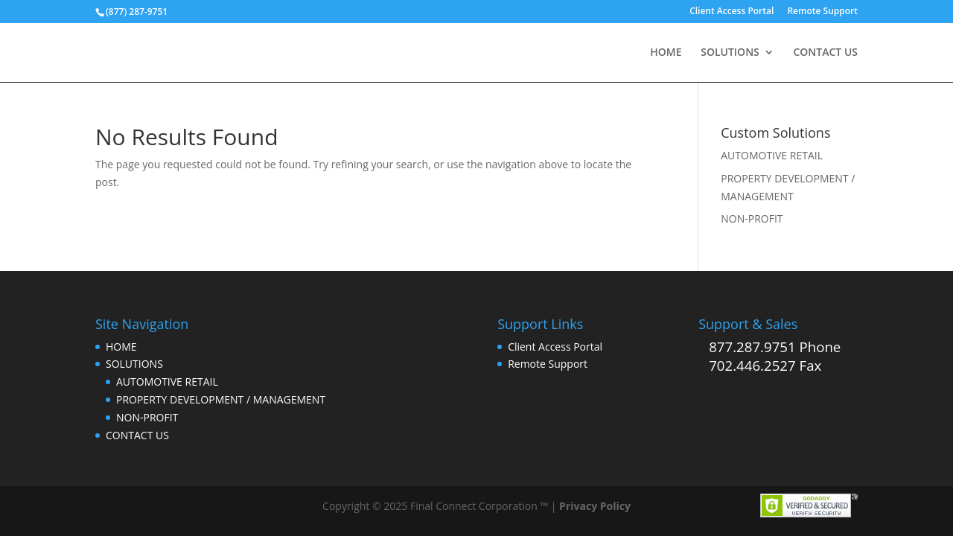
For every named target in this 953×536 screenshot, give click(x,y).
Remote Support (822, 12)
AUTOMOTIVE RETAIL (772, 155)
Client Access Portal (731, 12)
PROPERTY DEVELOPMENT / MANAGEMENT (220, 399)
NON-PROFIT (752, 218)
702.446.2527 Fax (765, 365)
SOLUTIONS (730, 53)
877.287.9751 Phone (775, 346)
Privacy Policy (595, 506)
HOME (665, 53)
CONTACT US (825, 53)
